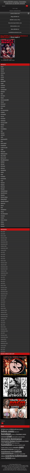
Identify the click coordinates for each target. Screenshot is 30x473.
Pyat (2, 180)
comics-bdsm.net (15, 13)
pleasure (4, 449)
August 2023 (3, 297)
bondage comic (21, 434)
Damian (3, 91)
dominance (16, 439)
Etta (2, 108)
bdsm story (16, 431)
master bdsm (4, 447)
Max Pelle (3, 155)
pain (21, 447)
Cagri (2, 83)
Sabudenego (4, 191)
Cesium (3, 87)
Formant (3, 118)
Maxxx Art (3, 157)
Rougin (3, 188)
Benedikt (3, 81)
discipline (5, 439)
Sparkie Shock (4, 201)
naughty (16, 447)
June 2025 (3, 254)
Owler (2, 172)
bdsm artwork (19, 429)
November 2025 (4, 244)
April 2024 (3, 283)
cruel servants (21, 436)
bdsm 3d (8, 429)
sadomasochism (7, 453)
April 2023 (3, 306)
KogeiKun (3, 145)
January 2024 (4, 289)
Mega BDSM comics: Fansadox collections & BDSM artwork (15, 2)
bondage (6, 434)
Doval (2, 102)
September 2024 (4, 273)
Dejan (2, 97)
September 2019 (4, 337)
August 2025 (3, 250)
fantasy (13, 441)
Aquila (2, 68)
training (13, 458)
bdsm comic (7, 431)
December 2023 (4, 291)
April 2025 (3, 258)
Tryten (2, 217)
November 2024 (4, 268)
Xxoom (2, 226)
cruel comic (15, 436)
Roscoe (3, 186)
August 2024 (3, 275)
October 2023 (4, 295)
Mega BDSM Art (15, 16)
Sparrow (3, 203)
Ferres (2, 116)
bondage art (13, 434)
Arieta (2, 77)
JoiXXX (3, 135)
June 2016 (3, 347)
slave (3, 456)
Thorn (2, 211)
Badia (2, 79)
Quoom (3, 182)
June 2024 (3, 279)
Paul (2, 174)
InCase (2, 133)
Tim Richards (4, 213)
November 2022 (4, 316)
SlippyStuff (4, 199)
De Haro (3, 95)
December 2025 (4, 242)
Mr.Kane (3, 166)
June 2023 (3, 302)
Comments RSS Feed (16, 10)
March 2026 (3, 235)
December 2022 (4, 314)
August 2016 (3, 345)
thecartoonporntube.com (15, 23)
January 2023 (4, 312)
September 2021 (4, 331)
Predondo (3, 178)
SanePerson (4, 193)
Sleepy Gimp (4, 197)
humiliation (6, 445)
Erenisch (3, 104)
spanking (9, 456)
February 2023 (4, 310)
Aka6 (2, 66)
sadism (18, 451)
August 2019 (3, 339)
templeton (3, 458)
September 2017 (4, 343)
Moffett (2, 162)
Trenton (3, 215)
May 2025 (3, 256)
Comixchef (3, 89)
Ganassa (3, 120)
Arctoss (3, 73)
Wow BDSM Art (15, 29)
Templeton (3, 209)
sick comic (22, 453)
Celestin (3, 85)
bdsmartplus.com (15, 26)
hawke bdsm (17, 442)
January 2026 (4, 240)
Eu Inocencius (4, 110)
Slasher (3, 195)
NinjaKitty (3, 170)
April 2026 (3, 233)
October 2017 (4, 341)
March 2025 (3, 260)
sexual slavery (17, 453)
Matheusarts (4, 153)
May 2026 (3, 231)
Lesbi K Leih (4, 147)
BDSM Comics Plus (15, 19)
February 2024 (4, 287)
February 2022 (4, 329)
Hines (2, 126)
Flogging (8, 443)
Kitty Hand (3, 143)
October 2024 (4, 271)
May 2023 (3, 304)
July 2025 (3, 252)
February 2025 (4, 262)
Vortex (2, 224)
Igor (2, 131)
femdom (19, 441)
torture (8, 458)
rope (12, 451)
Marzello (3, 151)
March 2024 (3, 285)
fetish (23, 441)
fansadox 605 (5, 60)
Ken (2, 141)
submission (21, 455)
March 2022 (3, 326)
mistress (10, 447)
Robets (2, 184)
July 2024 (3, 277)
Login (17, 8)
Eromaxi (3, 106)
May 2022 (3, 324)
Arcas (2, 70)
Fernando (3, 114)
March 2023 (3, 308)
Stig (2, 207)
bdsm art (13, 429)
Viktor (2, 222)
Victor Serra (4, 219)
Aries (2, 75)
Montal (2, 164)
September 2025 (4, 248)
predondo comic (17, 449)
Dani (2, 93)
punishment (5, 451)
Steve (2, 205)
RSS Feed (11, 10)
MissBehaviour (5, 159)
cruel (9, 436)
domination (5, 441)
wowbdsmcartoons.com (15, 32)
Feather (3, 112)
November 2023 (4, 293)
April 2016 (3, 351)
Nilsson (3, 168)
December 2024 (4, 266)
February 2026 (4, 237)
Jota (2, 137)
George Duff (4, 122)
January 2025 (4, 264)
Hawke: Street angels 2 (8, 58)
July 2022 (3, 320)
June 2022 (3, 322)
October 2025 (4, 246)
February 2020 (4, 335)
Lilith (2, 149)
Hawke (10, 60)
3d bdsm (3, 429)
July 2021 (3, 333)
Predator (3, 176)
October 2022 (4, 318)
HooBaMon (4, 128)
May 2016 (3, 349)
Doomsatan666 (5, 99)
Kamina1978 (4, 139)
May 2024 (3, 281)
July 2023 (3, 300)
